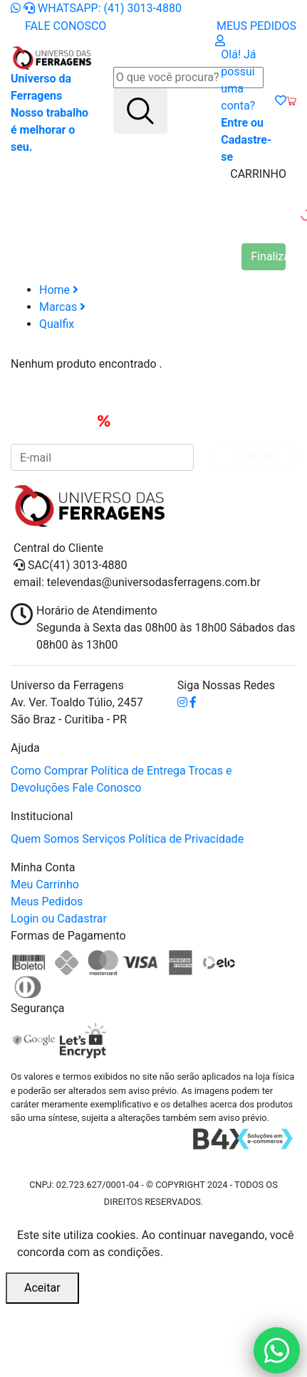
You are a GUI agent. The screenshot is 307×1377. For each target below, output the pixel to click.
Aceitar (42, 1287)
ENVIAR (255, 457)
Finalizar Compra (268, 256)
